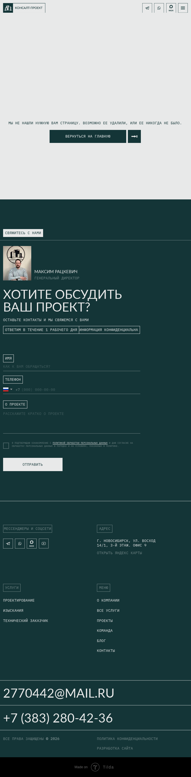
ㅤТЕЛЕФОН (11, 380)
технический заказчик (25, 620)
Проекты (105, 620)
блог (101, 640)
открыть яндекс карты (119, 552)
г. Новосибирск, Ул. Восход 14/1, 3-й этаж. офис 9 (126, 542)
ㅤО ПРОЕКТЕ (13, 404)
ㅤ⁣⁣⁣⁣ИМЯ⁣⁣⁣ (6, 358)
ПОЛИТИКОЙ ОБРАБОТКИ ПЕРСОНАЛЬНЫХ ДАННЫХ (80, 442)
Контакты (106, 650)
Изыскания (13, 610)
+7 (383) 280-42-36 (58, 717)
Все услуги (108, 610)
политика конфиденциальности (127, 738)
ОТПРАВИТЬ (33, 464)
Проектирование (19, 600)
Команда (105, 630)
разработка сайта (115, 748)
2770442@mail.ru (58, 692)
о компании (108, 600)
